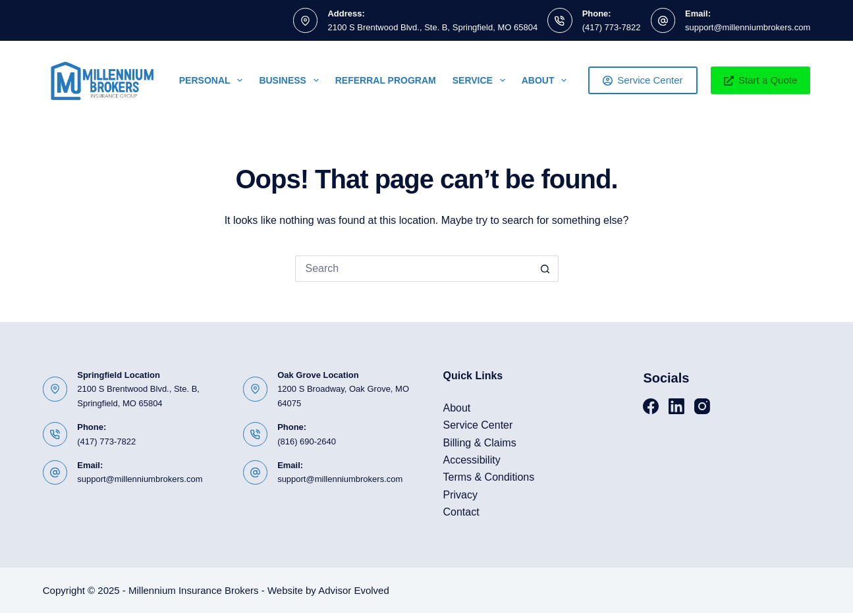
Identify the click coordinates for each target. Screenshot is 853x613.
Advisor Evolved (353, 590)
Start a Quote (761, 80)
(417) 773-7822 (611, 27)
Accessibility (472, 460)
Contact (461, 512)
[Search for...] (413, 268)
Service (481, 80)
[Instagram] (702, 406)
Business (291, 80)
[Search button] (545, 268)
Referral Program (385, 80)
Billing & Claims (479, 442)
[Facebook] (651, 406)
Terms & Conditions (489, 477)
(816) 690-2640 (306, 441)
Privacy (460, 494)
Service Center (643, 80)
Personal (213, 80)
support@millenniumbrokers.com (747, 27)
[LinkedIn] (676, 406)
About (547, 80)
